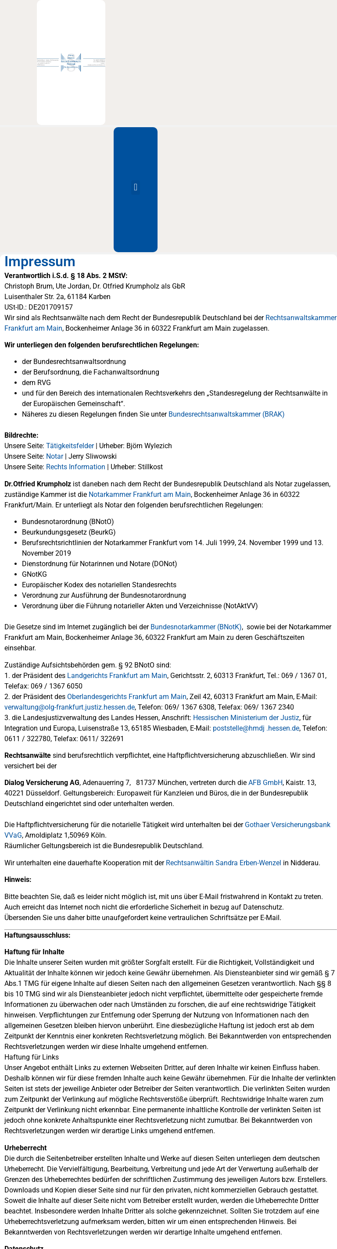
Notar (54, 456)
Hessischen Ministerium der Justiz (246, 718)
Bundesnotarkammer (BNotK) (196, 627)
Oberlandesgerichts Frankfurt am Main (126, 696)
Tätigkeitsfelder (70, 446)
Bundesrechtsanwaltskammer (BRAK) (226, 414)
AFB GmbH (265, 782)
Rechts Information (75, 467)
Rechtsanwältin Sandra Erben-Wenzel (223, 863)
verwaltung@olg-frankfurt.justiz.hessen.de (69, 707)
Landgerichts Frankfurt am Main (117, 675)
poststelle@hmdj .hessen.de (256, 728)
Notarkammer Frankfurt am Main (140, 494)
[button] (135, 187)
